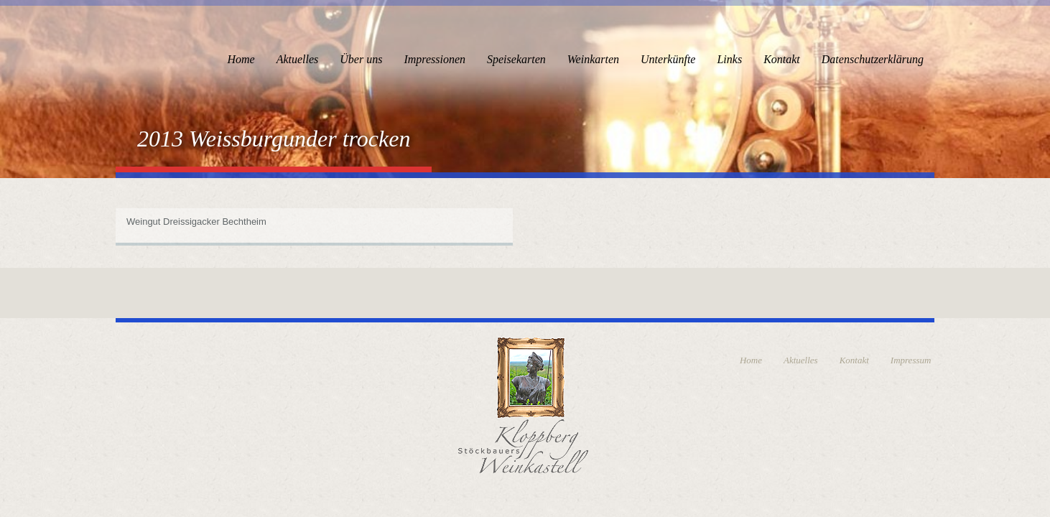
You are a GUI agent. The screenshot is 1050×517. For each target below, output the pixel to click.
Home (240, 59)
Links (729, 59)
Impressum (911, 360)
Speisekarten (516, 59)
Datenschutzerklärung (873, 59)
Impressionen (434, 59)
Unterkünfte (668, 59)
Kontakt (781, 59)
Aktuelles (298, 59)
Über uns (361, 59)
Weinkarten (593, 59)
